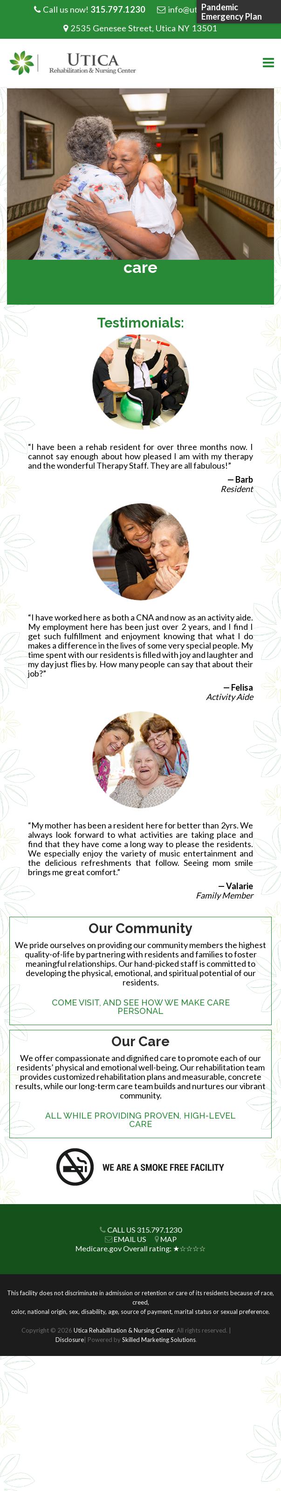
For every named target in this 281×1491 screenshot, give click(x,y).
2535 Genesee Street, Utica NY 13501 (143, 28)
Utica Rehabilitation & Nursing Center (124, 1330)
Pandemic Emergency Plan (231, 11)
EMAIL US (130, 1238)
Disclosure (69, 1339)
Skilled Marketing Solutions (159, 1339)
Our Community (140, 928)
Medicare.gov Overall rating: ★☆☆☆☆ (140, 1248)
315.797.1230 (117, 9)
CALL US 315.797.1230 (144, 1229)
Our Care (140, 1041)
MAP (168, 1238)
